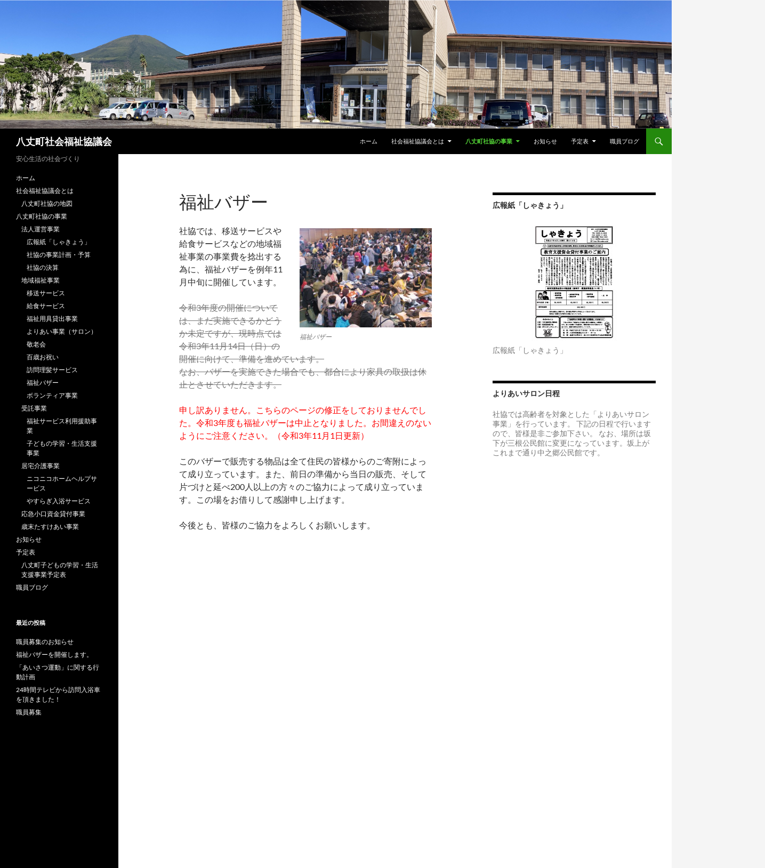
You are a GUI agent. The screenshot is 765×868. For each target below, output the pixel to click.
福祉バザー (43, 383)
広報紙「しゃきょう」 (59, 242)
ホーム (368, 141)
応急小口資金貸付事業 (53, 514)
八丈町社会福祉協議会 (64, 141)
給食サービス (46, 306)
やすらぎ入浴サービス (59, 501)
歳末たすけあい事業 (50, 527)
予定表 (580, 141)
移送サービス (46, 293)
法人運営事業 (40, 229)
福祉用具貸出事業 (52, 319)
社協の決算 (43, 267)
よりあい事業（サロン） (62, 331)
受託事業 (34, 408)
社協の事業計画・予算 (59, 255)
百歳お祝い (43, 357)
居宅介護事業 (40, 466)
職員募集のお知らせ (45, 642)
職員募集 (29, 712)
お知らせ (545, 141)
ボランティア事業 (52, 395)
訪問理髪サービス (52, 370)
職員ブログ (624, 141)
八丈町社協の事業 (488, 141)
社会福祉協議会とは (417, 141)
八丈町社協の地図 (47, 203)
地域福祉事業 (40, 280)
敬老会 (36, 344)
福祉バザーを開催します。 (54, 654)
